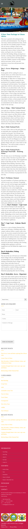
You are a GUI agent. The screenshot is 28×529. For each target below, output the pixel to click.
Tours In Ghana (5, 394)
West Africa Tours (5, 404)
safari (2, 387)
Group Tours (4, 384)
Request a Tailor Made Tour (8, 479)
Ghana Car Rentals (6, 477)
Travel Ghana (4, 397)
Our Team (4, 459)
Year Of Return (4, 410)
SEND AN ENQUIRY (7, 341)
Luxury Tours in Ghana (6, 358)
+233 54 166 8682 (8, 501)
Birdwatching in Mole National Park (10, 370)
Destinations (5, 474)
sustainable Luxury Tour (7, 390)
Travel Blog (5, 451)
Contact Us (5, 462)
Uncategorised (4, 400)
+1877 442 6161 (7, 502)
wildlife (3, 407)
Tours (4, 471)
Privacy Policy (13, 527)
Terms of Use (4, 527)
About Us (4, 457)
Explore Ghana (5, 469)
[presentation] (12, 337)
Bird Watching (4, 380)
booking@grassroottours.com (8, 504)
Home (2, 23)
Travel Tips (5, 454)
